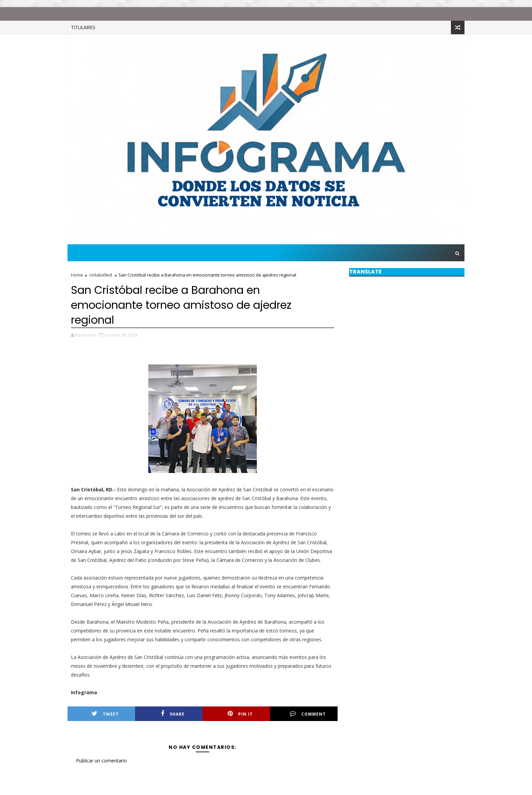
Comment (308, 714)
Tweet (105, 714)
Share (173, 714)
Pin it (240, 714)
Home (77, 275)
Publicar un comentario (101, 760)
